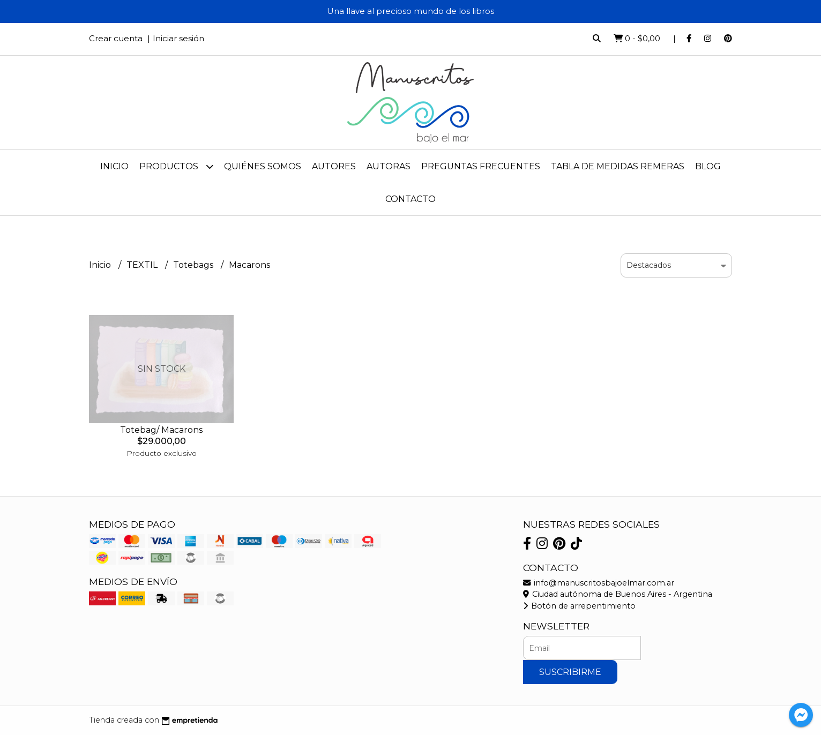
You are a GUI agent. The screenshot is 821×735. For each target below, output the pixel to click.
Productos (176, 166)
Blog (708, 166)
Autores (334, 166)
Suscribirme (570, 672)
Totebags (194, 265)
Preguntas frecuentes (480, 166)
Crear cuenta (116, 38)
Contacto (410, 199)
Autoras (389, 166)
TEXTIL (143, 265)
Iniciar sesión (178, 38)
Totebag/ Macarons (161, 430)
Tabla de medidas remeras (617, 166)
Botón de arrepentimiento (579, 606)
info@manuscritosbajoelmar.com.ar (598, 583)
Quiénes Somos (262, 166)
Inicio (114, 166)
